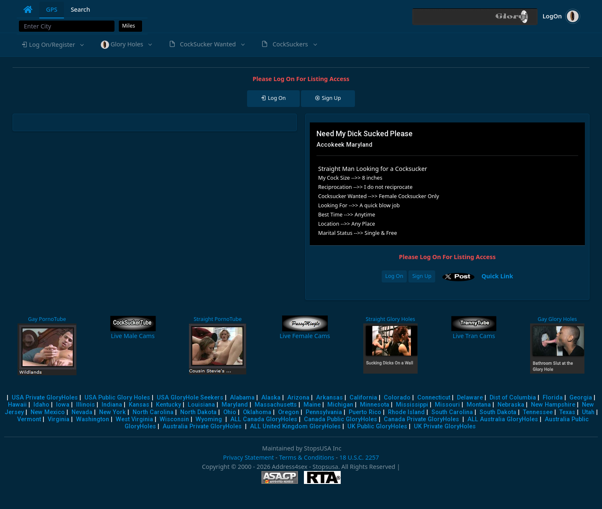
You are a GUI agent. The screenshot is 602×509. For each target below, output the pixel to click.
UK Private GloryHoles (445, 426)
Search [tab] (80, 9)
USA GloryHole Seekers (190, 397)
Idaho (41, 404)
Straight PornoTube (218, 319)
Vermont (29, 419)
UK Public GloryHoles (377, 426)
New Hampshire (553, 404)
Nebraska (510, 404)
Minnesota (374, 404)
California (363, 397)
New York (112, 412)
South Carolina (452, 412)
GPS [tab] (51, 9)
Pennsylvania (324, 412)
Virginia (58, 419)
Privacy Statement (248, 457)
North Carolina (153, 412)
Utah (588, 412)
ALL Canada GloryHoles (263, 419)
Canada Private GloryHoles (421, 419)
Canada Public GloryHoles (340, 419)
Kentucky (168, 404)
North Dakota (198, 412)
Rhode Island (406, 412)
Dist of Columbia (513, 397)
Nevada (81, 412)
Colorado (397, 397)
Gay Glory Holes (557, 319)
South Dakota (498, 412)
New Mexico (48, 412)
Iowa (62, 404)
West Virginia (134, 419)
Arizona (298, 397)
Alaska (271, 397)
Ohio (229, 412)
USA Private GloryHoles (45, 397)
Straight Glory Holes (390, 319)
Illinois (85, 404)
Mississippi (412, 404)
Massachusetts (276, 404)
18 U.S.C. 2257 (359, 457)
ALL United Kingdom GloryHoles (295, 426)
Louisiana (201, 404)
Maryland (235, 404)
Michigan (340, 404)
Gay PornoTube (47, 319)
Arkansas (329, 397)
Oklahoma (257, 412)
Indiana (112, 404)
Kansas (139, 404)
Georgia (580, 397)
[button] (52, 44)
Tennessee (538, 412)
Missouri (447, 404)
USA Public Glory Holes (117, 397)
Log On (394, 276)
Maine (312, 404)
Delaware (470, 397)
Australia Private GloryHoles (202, 426)
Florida (553, 397)
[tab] (28, 10)
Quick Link (497, 276)
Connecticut (433, 397)
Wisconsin (174, 419)
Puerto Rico (365, 412)
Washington (92, 419)
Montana (479, 404)
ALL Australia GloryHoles (502, 419)
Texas (567, 412)
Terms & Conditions (306, 457)
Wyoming (209, 419)
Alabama (242, 397)
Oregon (288, 412)
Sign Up (421, 276)
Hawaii (17, 404)
